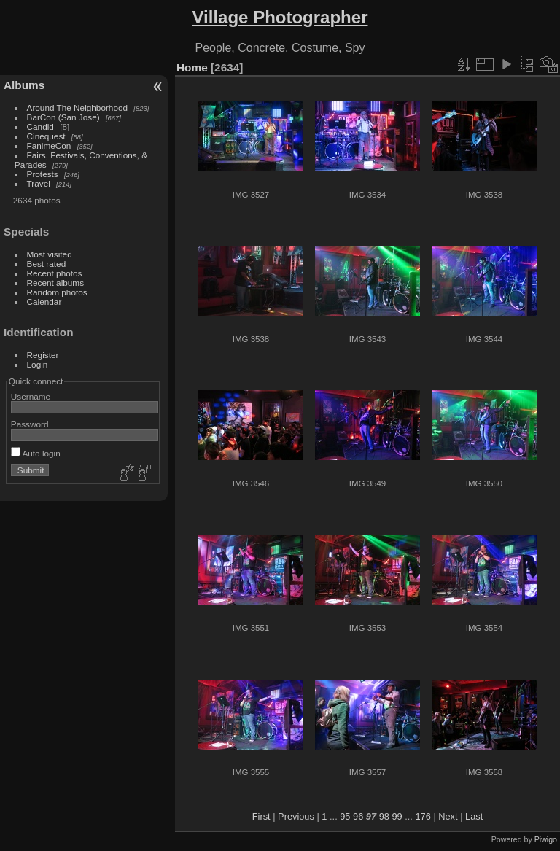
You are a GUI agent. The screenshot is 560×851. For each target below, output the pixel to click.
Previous (296, 816)
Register (43, 355)
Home (192, 67)
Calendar (44, 301)
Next (447, 816)
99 (397, 816)
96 (358, 816)
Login (37, 364)
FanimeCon (49, 145)
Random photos (57, 292)
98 (384, 816)
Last (474, 816)
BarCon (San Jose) (63, 117)
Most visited (49, 254)
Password (30, 424)
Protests (42, 174)
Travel (38, 183)
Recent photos (54, 273)
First (261, 816)
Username (30, 396)
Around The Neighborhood (77, 107)
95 (345, 816)
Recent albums (55, 282)
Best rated (46, 263)
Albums (24, 85)
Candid (40, 126)
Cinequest (46, 136)
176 (422, 816)
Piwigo (545, 839)
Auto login (36, 453)
